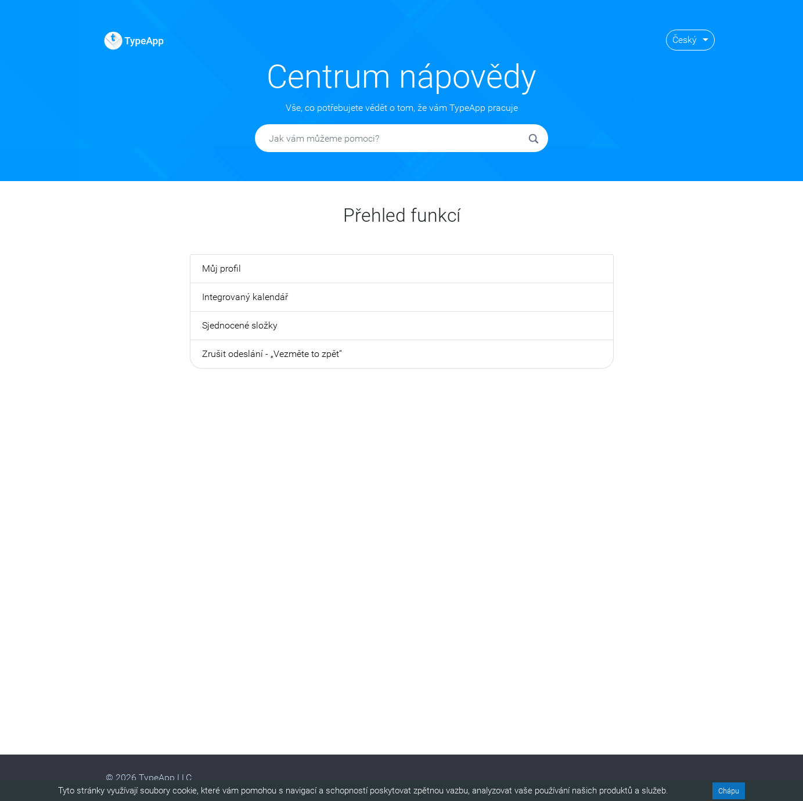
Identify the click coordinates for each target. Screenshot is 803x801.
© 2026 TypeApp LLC (149, 777)
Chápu (728, 790)
